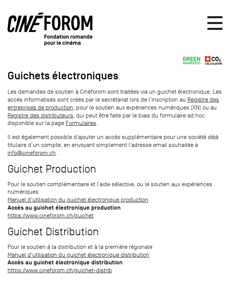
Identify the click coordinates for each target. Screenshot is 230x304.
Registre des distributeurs (40, 115)
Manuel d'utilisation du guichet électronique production (78, 199)
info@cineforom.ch (32, 153)
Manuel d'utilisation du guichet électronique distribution (78, 255)
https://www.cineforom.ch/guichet (51, 215)
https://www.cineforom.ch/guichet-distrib (60, 270)
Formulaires (81, 123)
